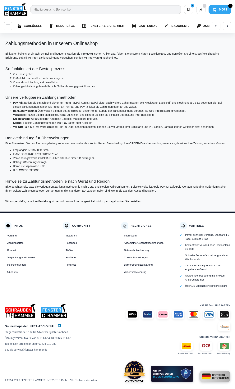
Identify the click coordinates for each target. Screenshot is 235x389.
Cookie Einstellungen (136, 257)
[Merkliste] (188, 9)
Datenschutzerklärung (136, 250)
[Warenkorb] (220, 9)
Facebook (71, 242)
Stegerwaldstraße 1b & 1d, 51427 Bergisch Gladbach (36, 332)
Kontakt (11, 250)
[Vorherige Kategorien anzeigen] (216, 26)
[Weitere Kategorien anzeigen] (227, 26)
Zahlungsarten (15, 242)
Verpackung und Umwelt (21, 257)
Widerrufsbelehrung (135, 272)
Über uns (12, 272)
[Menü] (8, 26)
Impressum (130, 235)
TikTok (69, 250)
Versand (12, 235)
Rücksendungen (16, 264)
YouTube (71, 257)
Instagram (71, 235)
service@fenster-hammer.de (30, 349)
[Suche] (105, 9)
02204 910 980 (47, 343)
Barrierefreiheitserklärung (138, 264)
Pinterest (71, 264)
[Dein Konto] (200, 9)
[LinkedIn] (59, 325)
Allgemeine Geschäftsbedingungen (144, 242)
